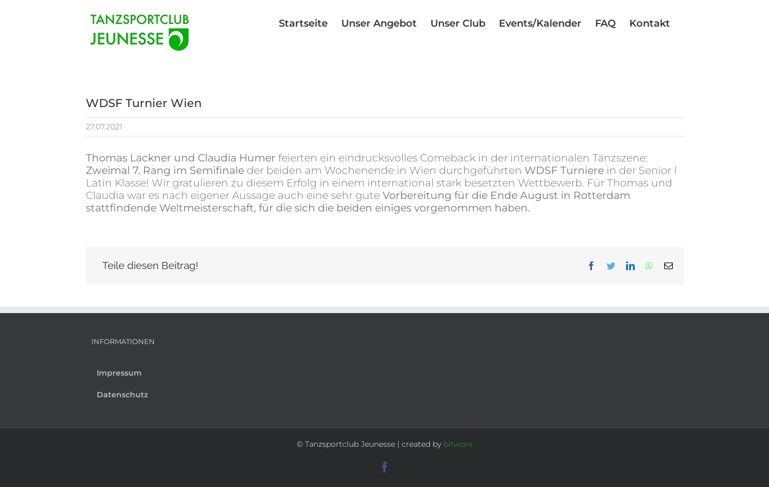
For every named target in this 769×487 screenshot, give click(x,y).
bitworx (457, 444)
